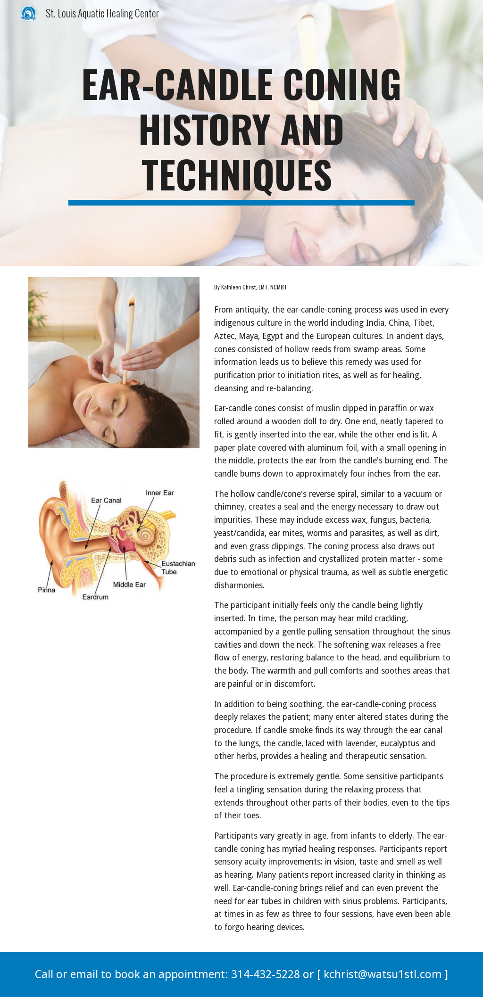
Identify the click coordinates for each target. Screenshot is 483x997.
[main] (241, 133)
